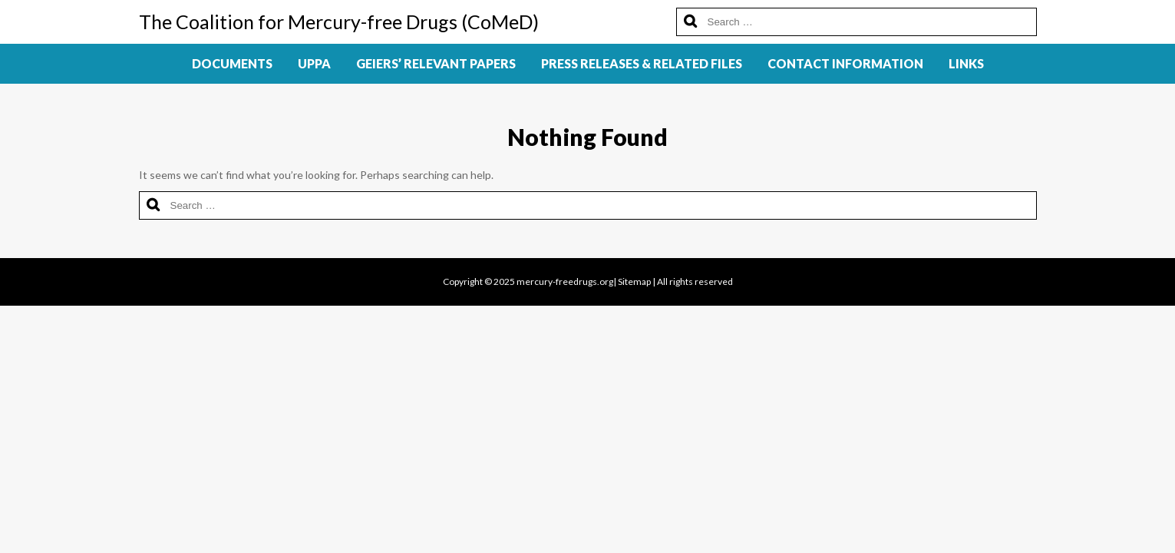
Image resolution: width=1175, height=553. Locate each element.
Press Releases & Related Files (641, 63)
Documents (232, 63)
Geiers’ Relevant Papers (436, 63)
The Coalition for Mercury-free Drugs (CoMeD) (339, 21)
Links (966, 63)
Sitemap (634, 281)
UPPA (314, 63)
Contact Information (845, 63)
